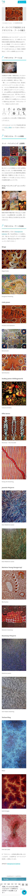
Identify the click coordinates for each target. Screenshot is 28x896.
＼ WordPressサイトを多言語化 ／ (14, 876)
